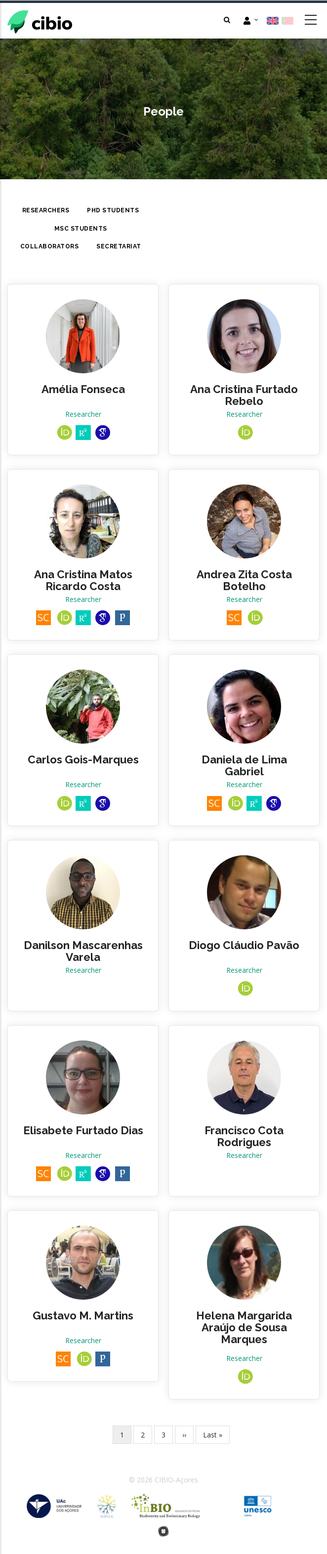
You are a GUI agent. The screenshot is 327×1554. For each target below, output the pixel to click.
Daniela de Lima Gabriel (244, 765)
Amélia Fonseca (83, 389)
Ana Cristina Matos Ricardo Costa (83, 580)
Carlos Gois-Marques (83, 759)
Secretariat (118, 246)
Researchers (46, 210)
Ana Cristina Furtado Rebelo (244, 395)
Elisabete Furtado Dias (83, 1130)
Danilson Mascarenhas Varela (83, 951)
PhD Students (113, 210)
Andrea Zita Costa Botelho (244, 580)
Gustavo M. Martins (83, 1315)
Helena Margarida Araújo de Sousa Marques (244, 1327)
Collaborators (49, 246)
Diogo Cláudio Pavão (244, 945)
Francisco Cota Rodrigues (244, 1136)
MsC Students (80, 228)
